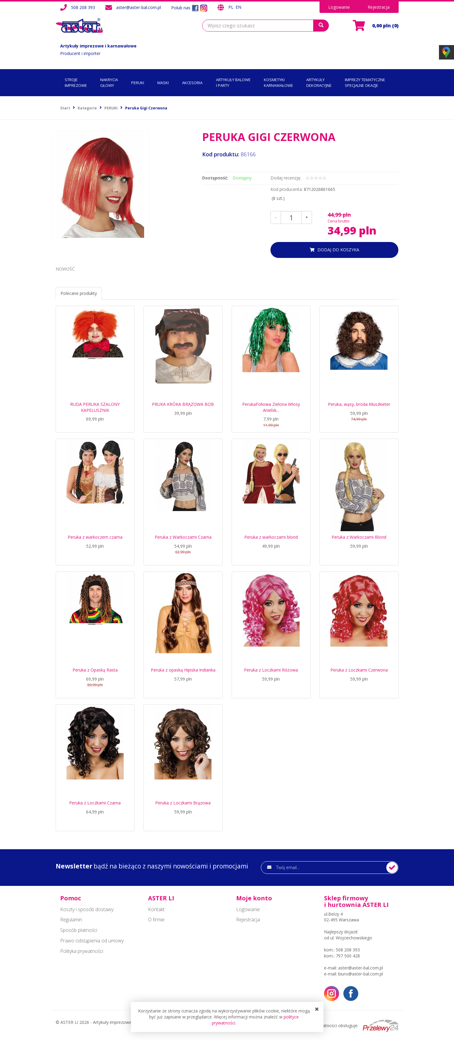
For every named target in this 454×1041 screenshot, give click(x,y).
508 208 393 (83, 7)
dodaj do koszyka (338, 250)
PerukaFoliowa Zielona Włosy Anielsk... (271, 407)
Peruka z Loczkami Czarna (95, 803)
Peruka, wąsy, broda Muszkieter (359, 404)
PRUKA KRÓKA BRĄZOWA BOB (183, 404)
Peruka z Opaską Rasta (95, 670)
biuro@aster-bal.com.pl (360, 974)
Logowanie (339, 7)
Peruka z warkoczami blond (271, 537)
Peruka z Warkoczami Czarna (183, 537)
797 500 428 (348, 956)
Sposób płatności (78, 930)
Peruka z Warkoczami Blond (359, 537)
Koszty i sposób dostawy (86, 909)
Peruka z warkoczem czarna (95, 537)
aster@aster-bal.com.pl (138, 7)
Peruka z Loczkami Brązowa (183, 803)
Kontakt (156, 909)
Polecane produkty (78, 293)
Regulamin (71, 919)
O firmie (156, 919)
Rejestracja (379, 7)
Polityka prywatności (81, 951)
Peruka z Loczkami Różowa (271, 670)
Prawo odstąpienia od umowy (92, 940)
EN (238, 7)
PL (231, 7)
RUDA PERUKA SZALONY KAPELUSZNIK (95, 407)
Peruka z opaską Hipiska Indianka (183, 670)
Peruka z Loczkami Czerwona (359, 670)
